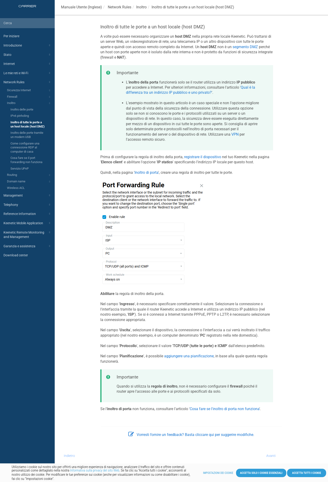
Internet (27, 63)
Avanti (271, 456)
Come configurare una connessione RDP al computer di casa (24, 147)
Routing (29, 175)
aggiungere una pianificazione (189, 356)
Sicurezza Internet (29, 90)
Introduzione (27, 45)
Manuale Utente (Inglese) (81, 7)
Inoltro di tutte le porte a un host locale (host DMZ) (27, 124)
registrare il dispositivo (202, 157)
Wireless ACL (16, 188)
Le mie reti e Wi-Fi (27, 73)
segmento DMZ (245, 47)
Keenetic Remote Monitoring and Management (27, 234)
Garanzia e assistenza (27, 246)
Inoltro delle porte (21, 109)
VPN (235, 134)
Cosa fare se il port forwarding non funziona (26, 160)
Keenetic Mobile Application (27, 223)
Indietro (69, 456)
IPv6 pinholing (19, 115)
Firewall (29, 97)
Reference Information (27, 213)
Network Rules (27, 82)
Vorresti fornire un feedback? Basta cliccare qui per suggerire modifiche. (191, 434)
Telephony (27, 204)
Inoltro (29, 103)
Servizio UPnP (19, 168)
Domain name (29, 181)
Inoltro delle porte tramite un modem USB (26, 135)
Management (27, 195)
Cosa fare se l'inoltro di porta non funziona (224, 409)
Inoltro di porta (146, 172)
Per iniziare (11, 36)
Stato (27, 54)
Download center (15, 255)
